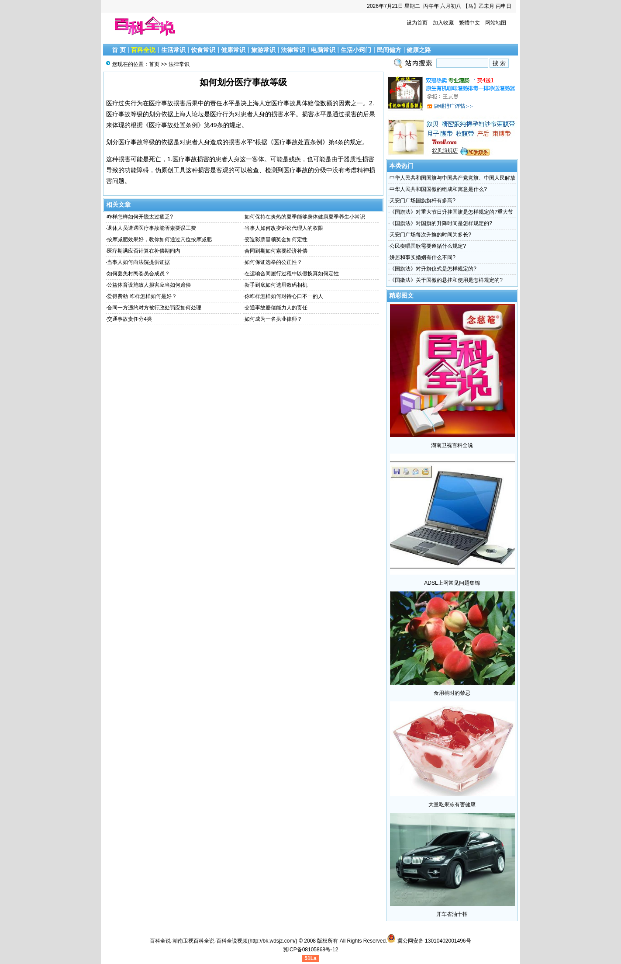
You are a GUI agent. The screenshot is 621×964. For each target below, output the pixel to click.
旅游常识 (263, 49)
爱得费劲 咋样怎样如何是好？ (141, 296)
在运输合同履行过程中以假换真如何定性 (292, 273)
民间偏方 (389, 49)
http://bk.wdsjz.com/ (272, 941)
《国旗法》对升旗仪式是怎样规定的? (433, 269)
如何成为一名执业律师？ (273, 319)
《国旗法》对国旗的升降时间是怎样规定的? (441, 223)
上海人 (256, 103)
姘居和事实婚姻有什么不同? (422, 257)
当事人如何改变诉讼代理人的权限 (284, 228)
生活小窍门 (356, 49)
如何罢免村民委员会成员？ (138, 273)
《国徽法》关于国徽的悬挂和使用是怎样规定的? (446, 280)
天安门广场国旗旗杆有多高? (422, 201)
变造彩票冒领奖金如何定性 (276, 239)
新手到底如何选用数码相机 (276, 285)
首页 (154, 64)
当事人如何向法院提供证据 (138, 262)
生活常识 (173, 49)
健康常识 (233, 49)
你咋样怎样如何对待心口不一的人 (284, 296)
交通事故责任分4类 (129, 319)
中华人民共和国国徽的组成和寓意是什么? (438, 189)
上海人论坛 (188, 114)
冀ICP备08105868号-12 (310, 950)
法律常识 (293, 49)
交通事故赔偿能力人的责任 (276, 308)
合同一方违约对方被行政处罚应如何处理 (154, 308)
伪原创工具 (170, 169)
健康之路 (419, 49)
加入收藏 (443, 23)
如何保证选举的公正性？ (273, 262)
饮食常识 (203, 49)
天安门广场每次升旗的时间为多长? (430, 235)
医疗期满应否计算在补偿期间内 (143, 251)
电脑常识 (323, 49)
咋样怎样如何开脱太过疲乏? (140, 217)
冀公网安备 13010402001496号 (429, 941)
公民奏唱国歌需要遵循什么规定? (428, 246)
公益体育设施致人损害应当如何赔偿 (149, 285)
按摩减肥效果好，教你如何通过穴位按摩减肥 (159, 239)
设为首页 (417, 23)
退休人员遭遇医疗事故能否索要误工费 (151, 228)
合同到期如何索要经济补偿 (276, 251)
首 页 (119, 49)
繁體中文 (469, 23)
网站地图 (495, 23)
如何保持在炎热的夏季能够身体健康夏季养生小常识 (305, 217)
